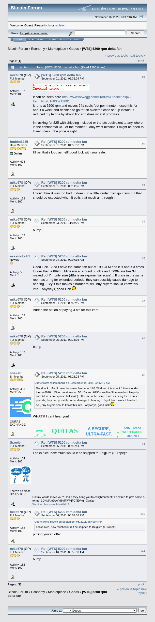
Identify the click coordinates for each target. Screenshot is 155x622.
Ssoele (15, 442)
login (47, 25)
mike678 (16, 75)
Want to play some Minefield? (50, 504)
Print (141, 60)
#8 (143, 375)
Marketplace (57, 49)
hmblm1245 (19, 142)
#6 (143, 301)
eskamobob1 (20, 256)
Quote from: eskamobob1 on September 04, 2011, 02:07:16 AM (72, 383)
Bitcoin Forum (18, 49)
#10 (143, 514)
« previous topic (116, 55)
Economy (38, 49)
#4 (143, 221)
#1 (143, 77)
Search (41, 39)
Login (52, 39)
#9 (143, 444)
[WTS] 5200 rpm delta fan (101, 49)
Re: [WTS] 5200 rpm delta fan (64, 142)
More (77, 39)
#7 (143, 338)
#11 (143, 550)
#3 (143, 184)
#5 (143, 258)
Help (31, 39)
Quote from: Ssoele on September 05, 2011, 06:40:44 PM (68, 521)
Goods (74, 49)
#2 (143, 143)
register (60, 25)
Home (19, 39)
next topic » (137, 55)
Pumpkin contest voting (34, 33)
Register (65, 39)
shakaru (16, 373)
